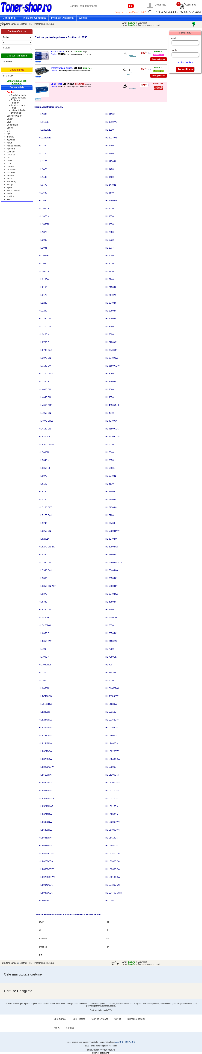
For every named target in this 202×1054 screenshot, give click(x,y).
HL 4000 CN (45, 389)
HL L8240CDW (112, 853)
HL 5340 (43, 554)
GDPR (117, 1019)
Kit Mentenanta (17, 105)
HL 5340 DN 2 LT (113, 562)
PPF (108, 947)
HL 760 (42, 680)
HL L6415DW (45, 845)
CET (9, 122)
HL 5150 (43, 499)
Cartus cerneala (18, 97)
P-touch (43, 947)
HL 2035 (43, 248)
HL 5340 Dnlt (45, 570)
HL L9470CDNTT (113, 892)
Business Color (14, 116)
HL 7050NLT (45, 664)
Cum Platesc (79, 1019)
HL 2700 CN (111, 342)
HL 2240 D (110, 303)
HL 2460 (109, 326)
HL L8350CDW (46, 869)
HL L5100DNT (112, 775)
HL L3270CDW (46, 767)
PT (40, 955)
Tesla (9, 193)
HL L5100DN (45, 775)
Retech (10, 175)
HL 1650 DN (111, 200)
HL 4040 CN (45, 397)
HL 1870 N (44, 232)
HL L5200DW (45, 782)
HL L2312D (110, 712)
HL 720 (109, 664)
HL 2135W (44, 279)
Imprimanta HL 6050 (44, 24)
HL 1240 (109, 145)
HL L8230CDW (46, 853)
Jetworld (11, 139)
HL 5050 (109, 460)
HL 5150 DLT (45, 507)
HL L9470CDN (46, 892)
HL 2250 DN (45, 318)
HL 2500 (109, 334)
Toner (13, 108)
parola (174, 50)
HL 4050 (109, 397)
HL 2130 (109, 271)
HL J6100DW (45, 704)
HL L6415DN (111, 837)
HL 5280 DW (111, 546)
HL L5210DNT (112, 790)
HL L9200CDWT (47, 877)
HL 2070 (109, 263)
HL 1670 (109, 208)
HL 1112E (44, 122)
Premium (11, 169)
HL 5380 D (110, 601)
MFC (108, 938)
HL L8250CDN (46, 861)
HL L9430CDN (112, 885)
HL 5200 (109, 515)
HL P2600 (110, 900)
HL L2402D (110, 735)
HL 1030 (43, 114)
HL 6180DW (111, 641)
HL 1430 (109, 169)
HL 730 (42, 672)
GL (40, 930)
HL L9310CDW (112, 877)
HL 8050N (44, 688)
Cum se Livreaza (100, 1019)
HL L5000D (110, 767)
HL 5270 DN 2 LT (47, 546)
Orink (9, 160)
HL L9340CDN (46, 885)
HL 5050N (110, 468)
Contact (83, 17)
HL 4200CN (44, 436)
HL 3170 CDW (46, 373)
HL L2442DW (45, 743)
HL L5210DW (112, 798)
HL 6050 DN (111, 633)
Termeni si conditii (136, 1019)
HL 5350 (43, 578)
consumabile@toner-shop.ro (101, 1049)
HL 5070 (43, 476)
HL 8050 (109, 680)
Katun (9, 142)
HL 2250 (43, 310)
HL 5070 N (110, 476)
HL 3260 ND (111, 381)
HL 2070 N (44, 271)
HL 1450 (109, 177)
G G (9, 130)
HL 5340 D (110, 554)
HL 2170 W (110, 295)
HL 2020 (109, 232)
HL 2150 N (110, 287)
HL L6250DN (111, 814)
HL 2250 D (110, 310)
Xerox (9, 199)
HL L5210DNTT (46, 798)
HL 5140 (43, 491)
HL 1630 (43, 192)
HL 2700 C (44, 342)
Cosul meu (190, 4)
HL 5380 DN (45, 609)
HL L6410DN (45, 837)
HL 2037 (109, 248)
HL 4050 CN (45, 413)
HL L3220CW (112, 751)
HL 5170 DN (111, 507)
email (173, 38)
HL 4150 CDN (112, 428)
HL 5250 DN (45, 531)
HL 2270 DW (45, 326)
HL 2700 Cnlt (45, 350)
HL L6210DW (45, 814)
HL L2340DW (45, 719)
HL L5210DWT (46, 806)
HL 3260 (109, 373)
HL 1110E (110, 114)
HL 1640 (109, 192)
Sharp (9, 184)
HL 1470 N (110, 185)
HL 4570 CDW (112, 436)
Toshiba (10, 196)
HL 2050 (43, 263)
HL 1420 (43, 169)
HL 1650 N (44, 208)
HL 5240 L (110, 523)
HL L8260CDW (112, 861)
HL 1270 (43, 161)
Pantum (10, 166)
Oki (8, 157)
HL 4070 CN (111, 421)
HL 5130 (109, 483)
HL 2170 (43, 295)
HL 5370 (43, 594)
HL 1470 (43, 185)
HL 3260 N (44, 381)
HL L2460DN (111, 743)
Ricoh (9, 178)
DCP (41, 922)
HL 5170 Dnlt (45, 515)
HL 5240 (43, 523)
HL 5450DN (111, 617)
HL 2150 (43, 287)
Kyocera (11, 148)
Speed (10, 187)
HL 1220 (109, 130)
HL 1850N (44, 224)
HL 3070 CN (45, 358)
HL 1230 (43, 145)
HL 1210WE (111, 122)
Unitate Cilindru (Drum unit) (18, 111)
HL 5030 (109, 444)
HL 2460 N (44, 334)
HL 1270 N (110, 161)
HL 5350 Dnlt (111, 586)
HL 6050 (109, 625)
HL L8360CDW (112, 869)
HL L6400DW (45, 830)
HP (8, 133)
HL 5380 (43, 601)
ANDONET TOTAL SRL (125, 1042)
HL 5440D (110, 609)
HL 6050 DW (45, 641)
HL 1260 (109, 153)
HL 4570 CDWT (46, 444)
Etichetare (15, 100)
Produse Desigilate (62, 17)
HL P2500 (44, 900)
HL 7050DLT (111, 657)
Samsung (11, 181)
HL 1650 (43, 200)
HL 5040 (109, 452)
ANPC (57, 1027)
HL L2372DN (45, 735)
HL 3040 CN (111, 350)
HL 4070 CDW (46, 421)
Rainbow (11, 172)
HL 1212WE (45, 130)
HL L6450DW (112, 845)
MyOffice (11, 154)
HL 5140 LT (111, 491)
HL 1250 (43, 153)
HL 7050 (109, 649)
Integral (10, 136)
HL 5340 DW (111, 570)
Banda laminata (18, 95)
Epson (10, 127)
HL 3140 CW (45, 365)
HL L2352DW (112, 719)
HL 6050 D (44, 633)
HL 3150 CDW (112, 365)
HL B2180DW (45, 696)
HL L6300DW (45, 822)
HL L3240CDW (112, 759)
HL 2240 (43, 303)
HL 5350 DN (111, 578)
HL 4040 (109, 389)
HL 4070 (109, 413)
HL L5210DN (45, 790)
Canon (10, 119)
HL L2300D (44, 712)
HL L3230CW (45, 759)
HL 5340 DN (45, 562)
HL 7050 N (44, 657)
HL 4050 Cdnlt (112, 405)
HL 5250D (44, 539)
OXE (9, 163)
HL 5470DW (45, 625)
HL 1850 (109, 216)
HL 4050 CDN (46, 405)
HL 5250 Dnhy (112, 531)
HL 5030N (44, 452)
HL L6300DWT (112, 822)
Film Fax (14, 102)
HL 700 (42, 649)
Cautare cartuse (10, 24)
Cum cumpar (60, 1019)
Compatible (12, 124)
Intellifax (43, 938)
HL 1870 (109, 224)
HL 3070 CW (111, 358)
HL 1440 (43, 177)
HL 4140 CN (45, 428)
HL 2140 (109, 279)
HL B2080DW (112, 688)
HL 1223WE (111, 137)
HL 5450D (44, 617)
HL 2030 (43, 240)
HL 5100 (43, 483)
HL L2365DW (112, 727)
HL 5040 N (44, 460)
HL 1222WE (45, 137)
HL (31, 24)
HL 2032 (109, 240)
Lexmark (11, 151)
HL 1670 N (44, 216)
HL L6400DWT (112, 830)
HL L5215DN (111, 806)
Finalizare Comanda (34, 17)
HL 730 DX (110, 672)
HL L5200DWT (112, 782)
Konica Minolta (14, 145)
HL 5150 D (110, 499)
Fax (107, 922)
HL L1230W (111, 704)
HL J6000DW (112, 696)
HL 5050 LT (44, 468)
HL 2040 (109, 255)
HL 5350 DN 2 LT (47, 586)
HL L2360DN (45, 727)
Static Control (13, 190)
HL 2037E (44, 255)
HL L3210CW (45, 751)
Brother (24, 24)
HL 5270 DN (111, 539)
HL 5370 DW (111, 594)
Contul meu (160, 4)
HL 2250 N (110, 318)
